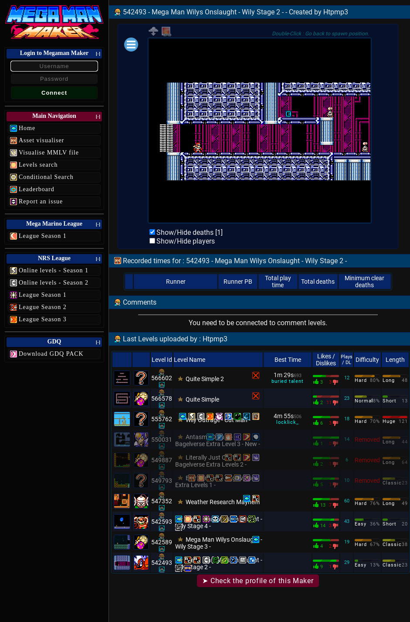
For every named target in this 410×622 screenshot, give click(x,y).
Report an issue (41, 201)
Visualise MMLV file (49, 152)
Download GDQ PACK (51, 354)
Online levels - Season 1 (53, 270)
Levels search (38, 165)
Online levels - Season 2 (53, 282)
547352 (161, 501)
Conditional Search (46, 177)
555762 (161, 419)
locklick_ (287, 422)
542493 (161, 562)
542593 (161, 521)
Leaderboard (36, 189)
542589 (161, 542)
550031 (161, 439)
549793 (161, 480)
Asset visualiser (41, 140)
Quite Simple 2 (205, 378)
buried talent (287, 381)
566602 (161, 378)
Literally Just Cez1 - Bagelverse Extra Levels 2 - (211, 461)
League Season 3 (43, 319)
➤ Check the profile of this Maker (257, 581)
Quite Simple (202, 399)
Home (27, 128)
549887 (161, 460)
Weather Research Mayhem (223, 501)
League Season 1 (43, 236)
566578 (161, 398)
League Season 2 (43, 307)
